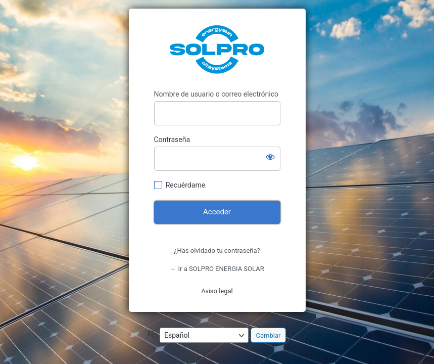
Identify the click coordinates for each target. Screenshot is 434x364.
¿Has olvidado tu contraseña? (217, 250)
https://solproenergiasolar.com (217, 49)
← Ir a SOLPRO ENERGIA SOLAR (217, 268)
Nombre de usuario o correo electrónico (216, 94)
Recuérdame (185, 185)
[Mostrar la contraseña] (270, 157)
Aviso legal (217, 291)
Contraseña (172, 139)
